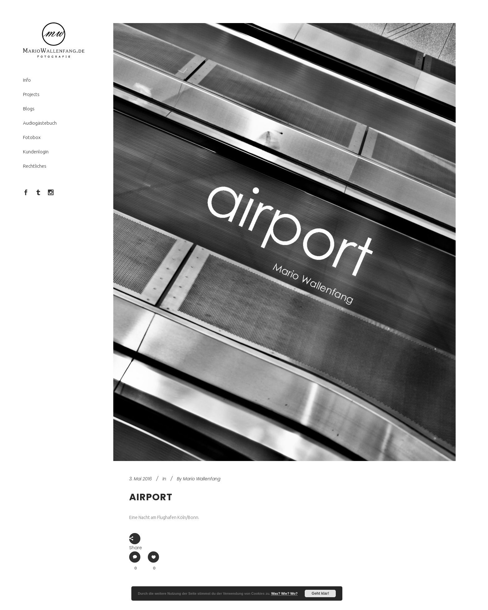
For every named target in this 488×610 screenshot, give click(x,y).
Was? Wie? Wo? (284, 593)
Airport (150, 497)
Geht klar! (320, 593)
